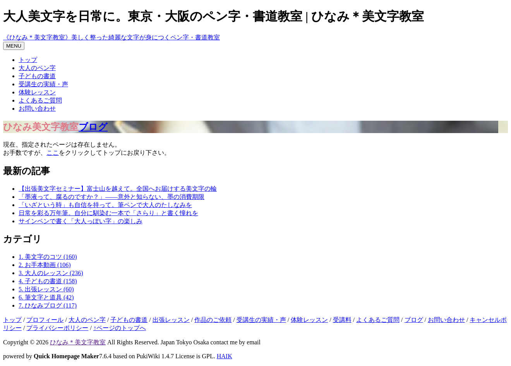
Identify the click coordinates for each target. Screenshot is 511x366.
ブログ (93, 127)
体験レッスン (37, 92)
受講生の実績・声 (43, 84)
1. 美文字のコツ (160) (48, 256)
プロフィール (44, 319)
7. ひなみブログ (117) (48, 305)
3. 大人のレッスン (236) (51, 273)
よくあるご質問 (40, 100)
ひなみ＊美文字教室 (78, 342)
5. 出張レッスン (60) (46, 289)
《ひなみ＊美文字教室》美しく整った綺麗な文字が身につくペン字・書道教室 (111, 37)
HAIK (224, 356)
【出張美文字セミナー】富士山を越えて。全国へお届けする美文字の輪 (118, 188)
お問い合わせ (37, 108)
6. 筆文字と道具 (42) (46, 297)
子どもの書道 (37, 76)
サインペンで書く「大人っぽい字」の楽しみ (80, 221)
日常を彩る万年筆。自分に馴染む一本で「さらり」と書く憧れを (108, 213)
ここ (52, 152)
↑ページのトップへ (119, 328)
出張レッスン (171, 319)
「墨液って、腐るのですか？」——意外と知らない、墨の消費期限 (111, 196)
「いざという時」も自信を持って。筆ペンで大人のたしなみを (105, 205)
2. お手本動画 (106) (45, 265)
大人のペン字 (37, 68)
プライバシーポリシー (57, 328)
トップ (28, 59)
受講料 (342, 319)
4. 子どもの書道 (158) (48, 281)
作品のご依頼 (212, 319)
